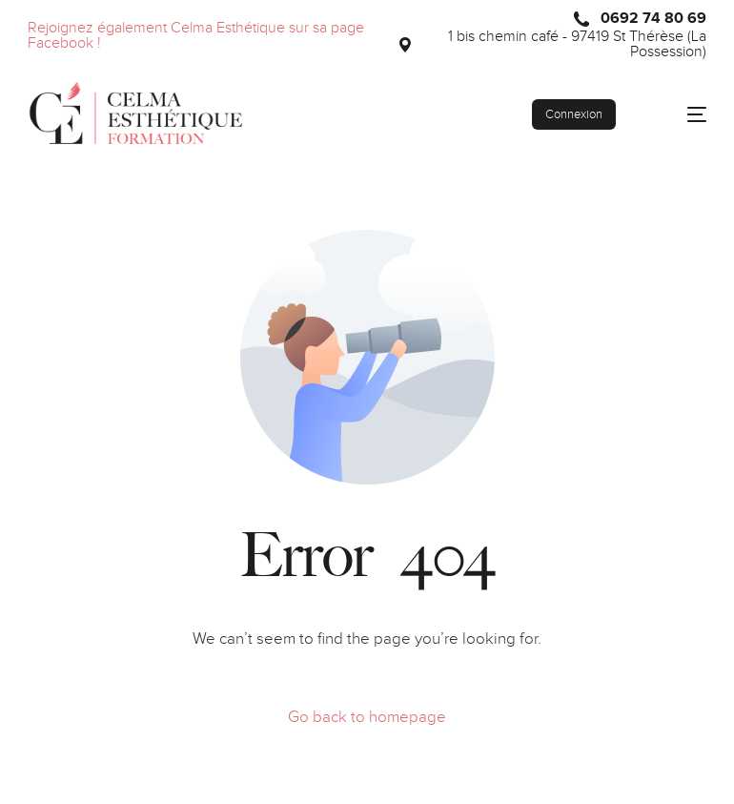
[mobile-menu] (681, 114)
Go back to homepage (367, 717)
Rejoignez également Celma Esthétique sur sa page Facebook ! (196, 36)
